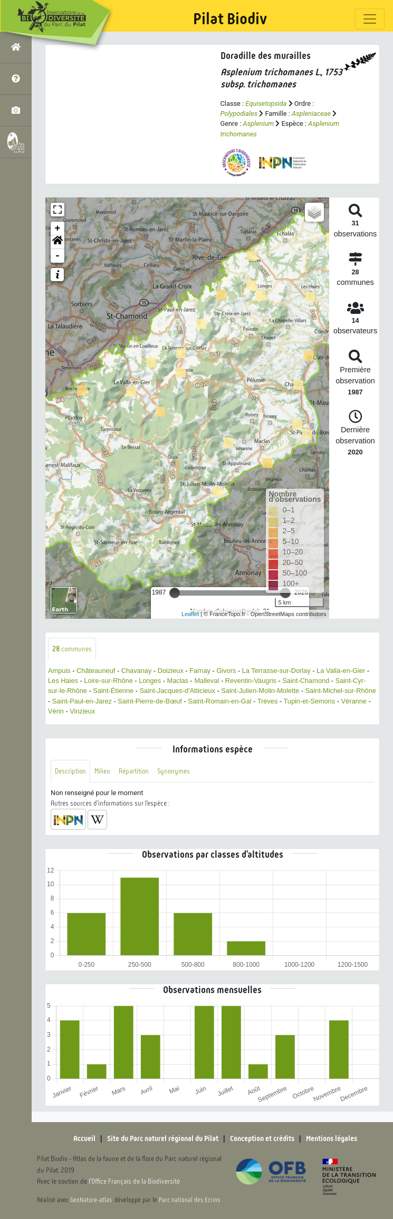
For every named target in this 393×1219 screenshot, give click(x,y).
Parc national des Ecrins (189, 1200)
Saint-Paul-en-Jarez (82, 701)
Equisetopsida (265, 103)
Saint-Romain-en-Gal (219, 701)
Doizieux (171, 671)
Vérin (56, 711)
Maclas (177, 681)
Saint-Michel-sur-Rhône (340, 691)
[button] (57, 242)
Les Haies (63, 681)
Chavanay (136, 671)
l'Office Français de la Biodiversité (134, 1181)
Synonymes (173, 771)
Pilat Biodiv (230, 18)
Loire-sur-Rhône (108, 681)
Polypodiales (239, 113)
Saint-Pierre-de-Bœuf (150, 701)
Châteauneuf (95, 671)
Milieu (102, 771)
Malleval (206, 681)
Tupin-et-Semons (309, 701)
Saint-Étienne (113, 691)
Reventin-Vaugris (250, 681)
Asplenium (258, 123)
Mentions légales (331, 1138)
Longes (150, 681)
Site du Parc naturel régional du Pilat (162, 1138)
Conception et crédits (262, 1138)
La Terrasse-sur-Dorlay (276, 671)
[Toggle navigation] (370, 18)
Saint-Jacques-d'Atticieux (177, 691)
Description (70, 771)
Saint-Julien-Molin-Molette (260, 691)
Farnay (199, 671)
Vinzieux (82, 711)
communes (72, 649)
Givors (226, 671)
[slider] (174, 593)
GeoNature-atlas (91, 1200)
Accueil (84, 1138)
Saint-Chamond (305, 681)
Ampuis (59, 671)
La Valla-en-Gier (341, 671)
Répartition (134, 771)
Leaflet (190, 614)
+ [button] (58, 228)
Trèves (267, 701)
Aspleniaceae (311, 113)
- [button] (58, 256)
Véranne (354, 701)
